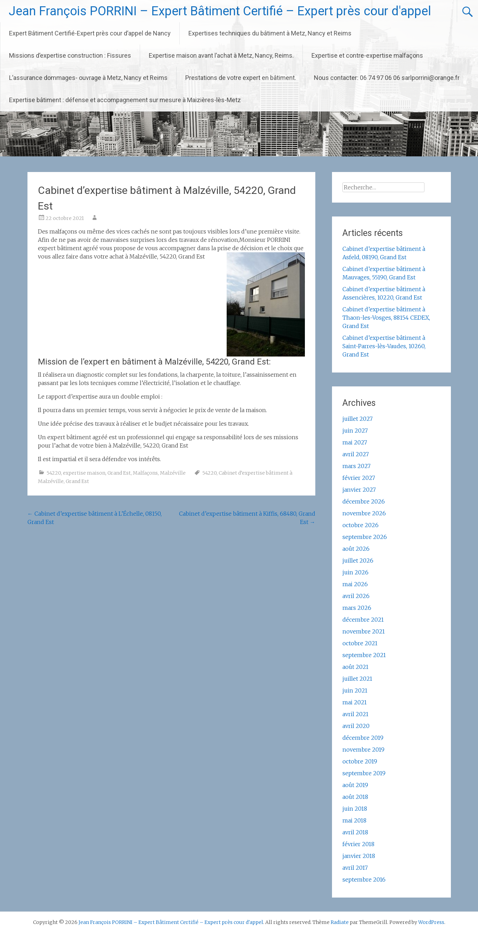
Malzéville (173, 473)
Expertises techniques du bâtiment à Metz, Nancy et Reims (269, 33)
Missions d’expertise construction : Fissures (70, 55)
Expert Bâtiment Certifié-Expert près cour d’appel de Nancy (90, 33)
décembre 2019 (362, 737)
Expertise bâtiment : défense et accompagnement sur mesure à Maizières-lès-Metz (125, 100)
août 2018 (355, 796)
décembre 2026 (363, 501)
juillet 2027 (357, 418)
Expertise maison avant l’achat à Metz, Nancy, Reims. (221, 55)
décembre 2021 (363, 619)
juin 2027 (355, 430)
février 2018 (358, 844)
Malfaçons (145, 473)
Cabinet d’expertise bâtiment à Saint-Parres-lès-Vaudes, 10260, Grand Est (384, 346)
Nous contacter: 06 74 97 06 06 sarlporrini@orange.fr (387, 77)
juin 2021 (354, 690)
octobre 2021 (360, 643)
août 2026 (356, 548)
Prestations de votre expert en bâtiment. (240, 77)
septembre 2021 (364, 655)
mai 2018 (354, 820)
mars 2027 (356, 466)
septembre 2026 (364, 536)
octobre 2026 (360, 525)
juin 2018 (354, 808)
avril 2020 (356, 725)
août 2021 (355, 666)
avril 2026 (356, 595)
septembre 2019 (364, 773)
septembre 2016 (364, 879)
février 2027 (358, 477)
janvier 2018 (358, 855)
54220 (54, 473)
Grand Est (119, 473)
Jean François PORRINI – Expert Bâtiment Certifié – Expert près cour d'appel (220, 11)
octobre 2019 (359, 761)
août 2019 (355, 784)
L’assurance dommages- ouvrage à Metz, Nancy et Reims (88, 77)
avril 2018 (355, 832)
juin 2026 (355, 572)
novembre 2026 (364, 513)
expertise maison (84, 473)
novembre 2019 (363, 749)
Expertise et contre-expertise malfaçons (367, 55)
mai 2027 (354, 442)
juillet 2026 (357, 560)
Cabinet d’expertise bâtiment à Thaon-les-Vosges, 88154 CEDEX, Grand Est (386, 317)
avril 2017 (355, 867)
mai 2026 (355, 584)
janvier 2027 (359, 489)
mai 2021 (354, 702)
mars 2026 (356, 607)
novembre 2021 (363, 631)
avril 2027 (355, 454)
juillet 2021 (357, 678)
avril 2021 (355, 714)
